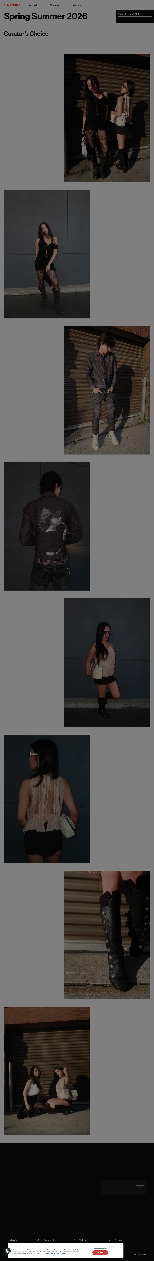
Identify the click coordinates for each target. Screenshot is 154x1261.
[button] (7, 1251)
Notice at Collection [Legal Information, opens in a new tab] (60, 1253)
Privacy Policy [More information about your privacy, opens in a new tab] (49, 1253)
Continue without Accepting (100, 1248)
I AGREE (100, 1252)
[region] (65, 1250)
